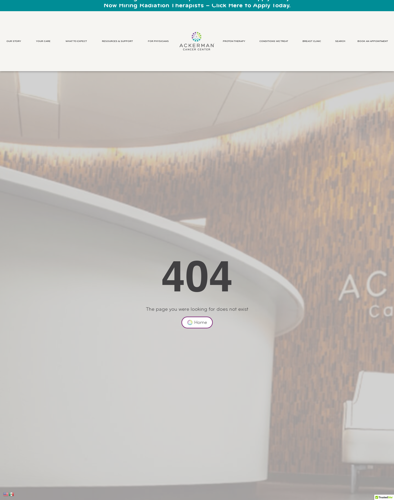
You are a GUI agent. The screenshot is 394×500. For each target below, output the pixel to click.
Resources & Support (118, 41)
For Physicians (159, 41)
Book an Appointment (372, 41)
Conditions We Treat (274, 41)
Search (340, 41)
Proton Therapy (235, 41)
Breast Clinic (313, 41)
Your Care (44, 41)
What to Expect (77, 41)
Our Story (14, 41)
